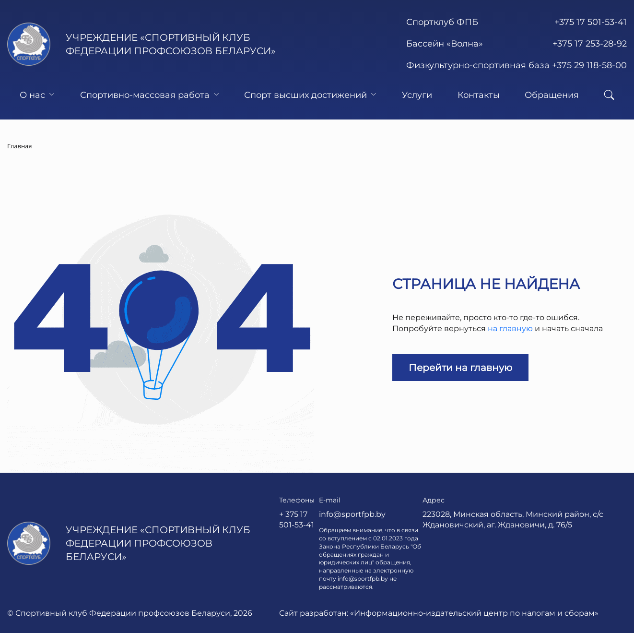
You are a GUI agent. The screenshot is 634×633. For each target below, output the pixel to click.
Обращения (552, 95)
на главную (510, 328)
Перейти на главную (460, 367)
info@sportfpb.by (352, 514)
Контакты (479, 95)
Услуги (417, 95)
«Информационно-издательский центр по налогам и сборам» (474, 613)
